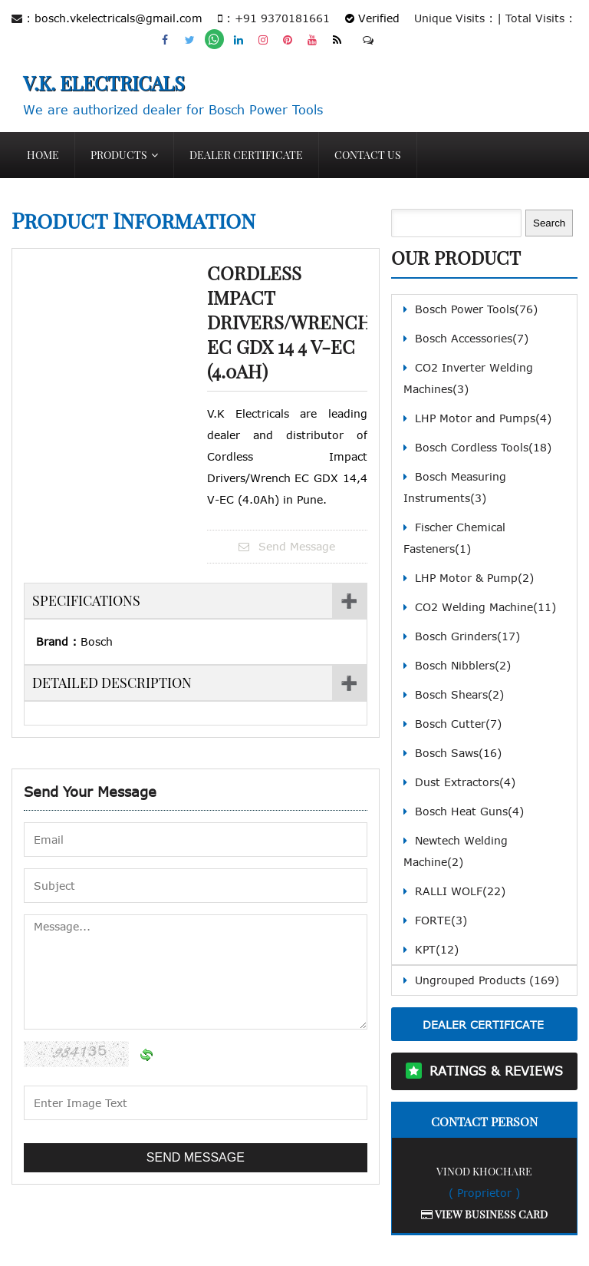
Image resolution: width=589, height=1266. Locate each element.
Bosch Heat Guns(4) (469, 811)
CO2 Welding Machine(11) (485, 606)
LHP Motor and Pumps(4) (483, 418)
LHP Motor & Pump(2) (474, 577)
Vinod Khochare (484, 1171)
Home (43, 154)
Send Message (287, 546)
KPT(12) (437, 949)
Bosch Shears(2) (459, 694)
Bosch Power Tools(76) (476, 309)
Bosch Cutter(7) (458, 723)
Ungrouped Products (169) (487, 980)
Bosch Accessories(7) (471, 338)
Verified (372, 18)
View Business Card (484, 1214)
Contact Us (367, 154)
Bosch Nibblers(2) (463, 665)
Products (118, 154)
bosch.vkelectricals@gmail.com (118, 18)
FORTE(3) (441, 920)
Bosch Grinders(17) (467, 636)
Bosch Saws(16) (458, 752)
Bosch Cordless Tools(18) (483, 447)
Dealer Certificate (246, 154)
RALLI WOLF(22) (460, 890)
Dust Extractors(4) (465, 781)
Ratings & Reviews (496, 1071)
